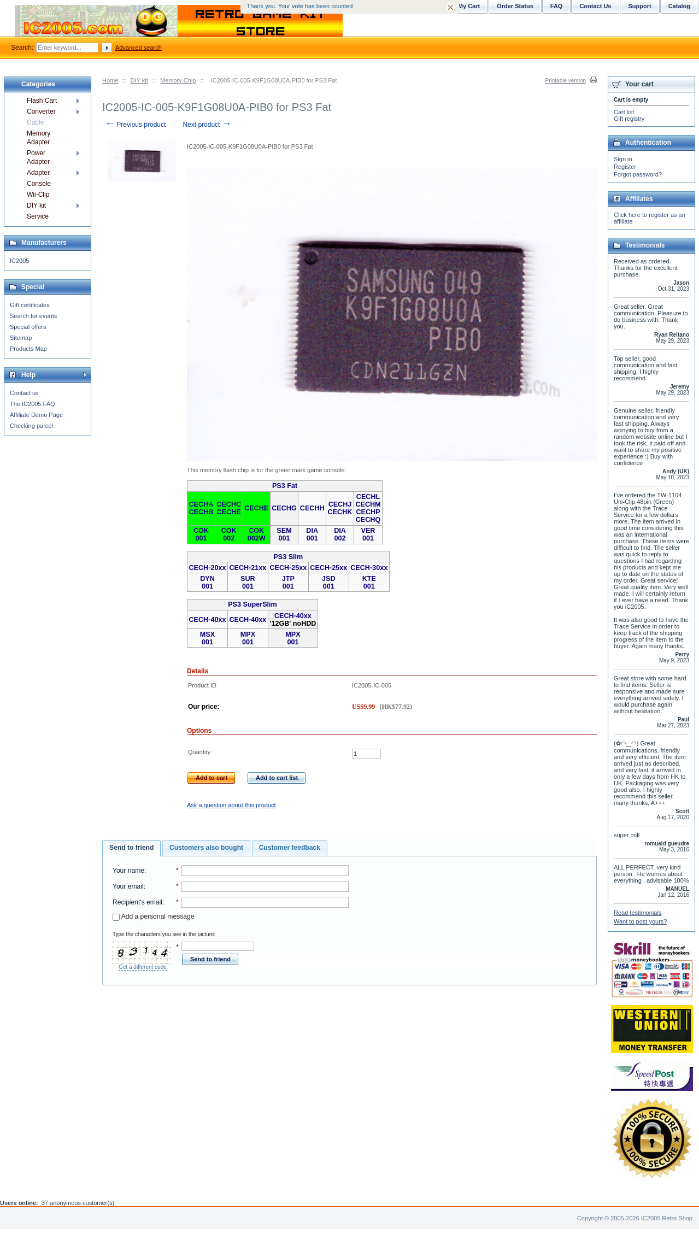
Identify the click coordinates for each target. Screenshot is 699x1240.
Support (639, 6)
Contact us (24, 393)
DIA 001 (312, 534)
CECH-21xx (247, 568)
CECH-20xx (207, 568)
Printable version (565, 81)
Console (39, 183)
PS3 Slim (288, 557)
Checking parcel (31, 425)
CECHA (201, 504)
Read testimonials (637, 912)
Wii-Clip (38, 194)
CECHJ (340, 504)
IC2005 (19, 260)
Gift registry (629, 118)
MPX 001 (247, 638)
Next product (207, 124)
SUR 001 (247, 582)
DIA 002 (340, 534)
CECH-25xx (288, 568)
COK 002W (257, 534)
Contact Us (595, 6)
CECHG (284, 508)
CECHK (340, 512)
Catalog (679, 6)
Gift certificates (30, 305)
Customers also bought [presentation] (206, 847)
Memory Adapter (38, 138)
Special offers (28, 327)
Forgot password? (638, 174)
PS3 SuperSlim (252, 604)
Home (110, 80)
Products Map (28, 348)
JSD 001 (329, 582)
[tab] (131, 848)
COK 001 (201, 534)
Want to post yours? (640, 921)
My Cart (469, 6)
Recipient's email (137, 902)
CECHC (228, 504)
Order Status (515, 6)
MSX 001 (207, 638)
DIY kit (139, 80)
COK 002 (229, 534)
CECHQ (368, 520)
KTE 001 (369, 582)
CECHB (201, 512)
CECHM (367, 504)
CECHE (229, 512)
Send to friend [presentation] (131, 847)
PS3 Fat (284, 486)
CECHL (368, 497)
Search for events (33, 316)
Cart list (624, 112)
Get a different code (143, 967)
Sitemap (21, 337)
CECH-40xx (207, 620)
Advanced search (138, 47)
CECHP (368, 512)
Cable (35, 122)
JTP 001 (288, 582)
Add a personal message (153, 916)
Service (38, 216)
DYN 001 (207, 582)
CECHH (312, 508)
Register (625, 166)
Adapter (38, 173)
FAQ (556, 6)
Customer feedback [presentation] (289, 847)
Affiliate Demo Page (36, 415)
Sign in (623, 159)
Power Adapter (38, 157)
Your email (128, 886)
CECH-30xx (368, 568)
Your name (128, 870)
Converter (41, 111)
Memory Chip (178, 80)
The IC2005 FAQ (32, 404)
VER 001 (368, 534)
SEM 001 (284, 534)
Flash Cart (42, 100)
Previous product (135, 124)
